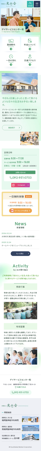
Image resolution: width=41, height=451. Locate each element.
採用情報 (30, 6)
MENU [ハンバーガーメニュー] (36, 5)
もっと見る (20, 257)
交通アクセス (21, 387)
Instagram (21, 188)
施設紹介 (11, 130)
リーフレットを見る (21, 213)
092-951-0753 (21, 180)
